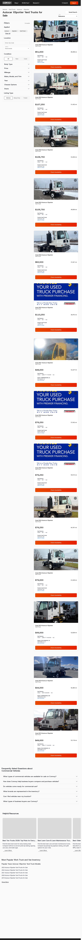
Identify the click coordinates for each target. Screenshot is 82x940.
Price (6, 68)
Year (6, 80)
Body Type (8, 64)
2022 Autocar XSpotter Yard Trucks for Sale (15, 870)
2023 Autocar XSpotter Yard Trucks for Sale (15, 867)
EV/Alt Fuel (25, 3)
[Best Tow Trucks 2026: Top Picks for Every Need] (19, 834)
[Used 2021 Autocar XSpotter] (56, 363)
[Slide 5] (58, 40)
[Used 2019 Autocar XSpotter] (56, 626)
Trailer (25, 98)
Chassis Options (10, 85)
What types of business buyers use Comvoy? (20, 801)
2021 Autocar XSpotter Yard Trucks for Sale (15, 873)
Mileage (7, 72)
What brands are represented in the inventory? (21, 791)
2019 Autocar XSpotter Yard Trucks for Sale (15, 878)
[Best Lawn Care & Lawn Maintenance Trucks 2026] (55, 834)
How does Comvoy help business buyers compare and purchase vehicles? (31, 781)
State (6, 89)
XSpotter (26, 9)
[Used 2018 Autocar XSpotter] (56, 681)
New (17, 59)
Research (36, 3)
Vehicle (5, 9)
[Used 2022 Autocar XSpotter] (56, 256)
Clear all (7, 33)
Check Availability (56, 67)
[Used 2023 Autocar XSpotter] (56, 98)
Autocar (19, 9)
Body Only (17, 98)
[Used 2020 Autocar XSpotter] (56, 45)
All (8, 59)
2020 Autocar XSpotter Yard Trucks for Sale (15, 875)
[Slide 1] (53, 40)
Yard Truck (12, 9)
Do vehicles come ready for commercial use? (20, 786)
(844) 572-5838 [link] (40, 62)
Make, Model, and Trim (12, 76)
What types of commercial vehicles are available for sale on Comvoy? (29, 776)
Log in (74, 3)
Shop (16, 3)
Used (25, 59)
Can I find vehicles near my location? (17, 796)
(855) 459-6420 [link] (40, 380)
